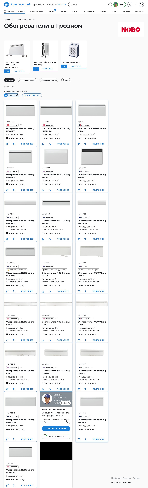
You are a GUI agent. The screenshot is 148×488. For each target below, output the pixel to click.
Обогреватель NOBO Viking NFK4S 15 (92, 421)
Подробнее (27, 144)
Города (136, 478)
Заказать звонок (56, 428)
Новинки (10, 80)
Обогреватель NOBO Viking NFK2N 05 (20, 274)
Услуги (74, 11)
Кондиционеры (37, 11)
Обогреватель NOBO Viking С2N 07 (20, 372)
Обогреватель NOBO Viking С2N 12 (56, 323)
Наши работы (89, 11)
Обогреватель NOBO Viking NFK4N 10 (20, 176)
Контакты (139, 11)
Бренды (127, 478)
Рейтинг (63, 11)
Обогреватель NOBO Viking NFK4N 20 (56, 129)
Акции (52, 10)
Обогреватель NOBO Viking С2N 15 (20, 323)
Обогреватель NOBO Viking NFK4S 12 (20, 471)
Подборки (116, 478)
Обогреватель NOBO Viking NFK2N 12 (20, 222)
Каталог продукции (14, 11)
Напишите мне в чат (55, 437)
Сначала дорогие (52, 80)
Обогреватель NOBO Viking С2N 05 (56, 372)
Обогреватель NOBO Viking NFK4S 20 (20, 421)
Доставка (126, 11)
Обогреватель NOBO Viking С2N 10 (92, 323)
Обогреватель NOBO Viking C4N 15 (92, 274)
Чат (117, 4)
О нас (114, 11)
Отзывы (103, 11)
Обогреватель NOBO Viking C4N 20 (56, 274)
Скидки (70, 80)
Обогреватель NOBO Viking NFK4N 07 (56, 176)
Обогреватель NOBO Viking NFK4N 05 (92, 176)
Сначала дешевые (29, 80)
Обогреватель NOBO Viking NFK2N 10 (92, 222)
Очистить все (31, 95)
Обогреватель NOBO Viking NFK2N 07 (56, 222)
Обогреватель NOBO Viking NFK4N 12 (92, 129)
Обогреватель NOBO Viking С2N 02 (92, 372)
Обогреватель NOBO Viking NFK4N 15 (20, 129)
